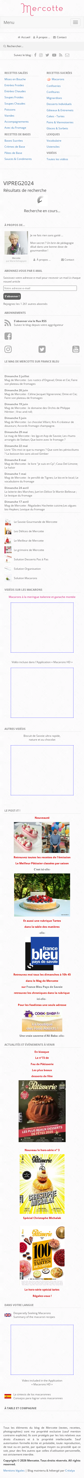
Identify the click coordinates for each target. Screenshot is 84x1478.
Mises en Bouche (15, 79)
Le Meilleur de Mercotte (29, 540)
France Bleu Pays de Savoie (44, 987)
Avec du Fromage (15, 128)
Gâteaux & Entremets (60, 110)
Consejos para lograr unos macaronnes (38, 1398)
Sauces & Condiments (18, 159)
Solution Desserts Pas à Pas (31, 559)
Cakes (50, 116)
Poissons (9, 109)
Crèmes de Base (14, 147)
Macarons (58, 79)
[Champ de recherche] (32, 46)
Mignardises (54, 98)
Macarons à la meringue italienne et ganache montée (42, 597)
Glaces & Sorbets (57, 128)
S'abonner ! (12, 296)
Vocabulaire (54, 140)
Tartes (60, 116)
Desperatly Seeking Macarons (32, 1313)
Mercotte (42, 10)
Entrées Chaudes (15, 91)
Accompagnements (16, 122)
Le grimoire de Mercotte (29, 550)
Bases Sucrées (13, 140)
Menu (9, 22)
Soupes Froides (14, 97)
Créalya (70, 1470)
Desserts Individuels (59, 104)
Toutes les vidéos (57, 159)
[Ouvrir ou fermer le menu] (75, 22)
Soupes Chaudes (14, 103)
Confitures (53, 92)
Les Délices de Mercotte (29, 531)
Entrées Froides (14, 85)
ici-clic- (41, 999)
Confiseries (54, 86)
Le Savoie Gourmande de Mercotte (35, 522)
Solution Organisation (27, 569)
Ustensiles (53, 147)
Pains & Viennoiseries (60, 122)
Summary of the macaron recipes (34, 1317)
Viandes (9, 115)
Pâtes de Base (13, 153)
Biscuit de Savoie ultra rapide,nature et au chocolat (42, 737)
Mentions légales (14, 1470)
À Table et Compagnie (20, 1408)
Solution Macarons (25, 578)
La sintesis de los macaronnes (32, 1394)
